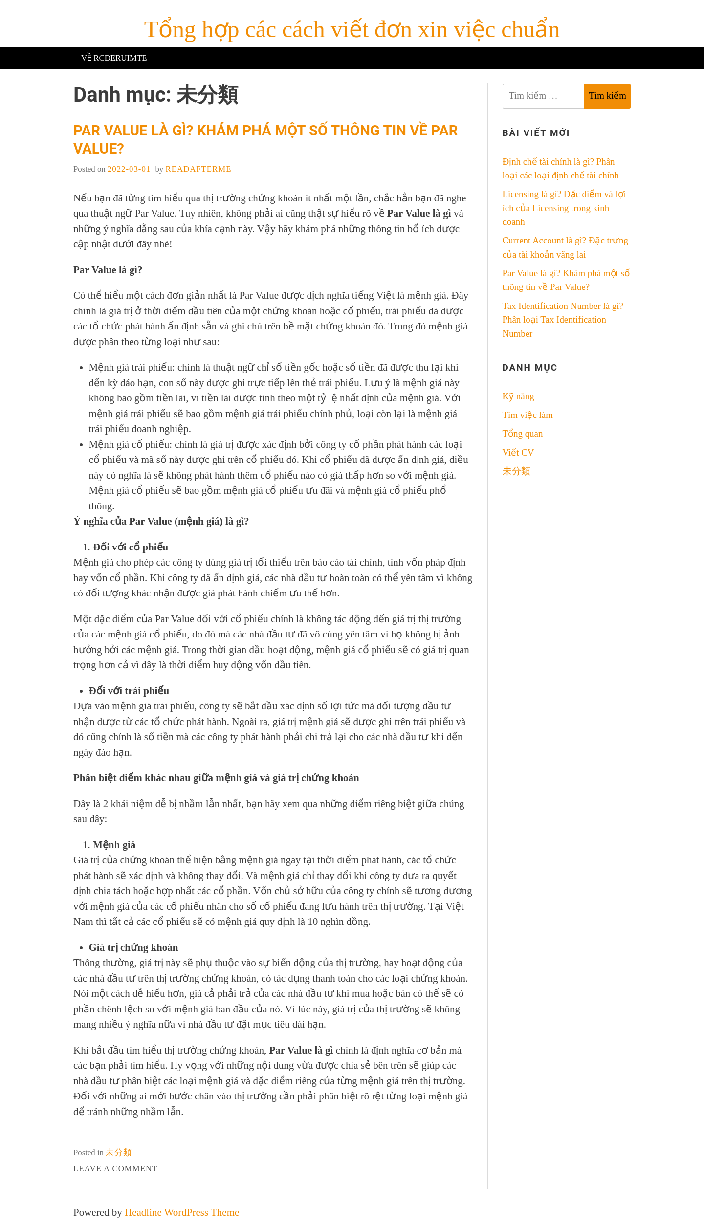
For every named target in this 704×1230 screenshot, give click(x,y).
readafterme (198, 169)
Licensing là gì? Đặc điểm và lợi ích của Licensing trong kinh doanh (564, 208)
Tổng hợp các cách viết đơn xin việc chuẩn (352, 29)
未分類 (119, 1152)
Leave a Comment (115, 1168)
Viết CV (518, 452)
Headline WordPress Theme (182, 1212)
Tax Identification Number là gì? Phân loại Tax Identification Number (563, 320)
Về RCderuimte (114, 58)
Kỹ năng (518, 396)
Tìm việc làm (528, 415)
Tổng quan (523, 433)
